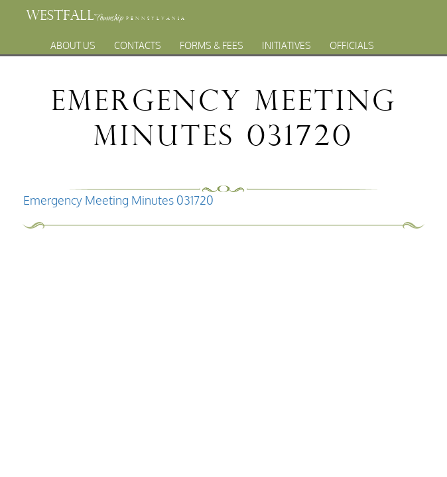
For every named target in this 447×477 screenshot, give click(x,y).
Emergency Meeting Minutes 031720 (118, 200)
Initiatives (286, 45)
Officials (352, 45)
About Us (73, 45)
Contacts (137, 45)
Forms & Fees (211, 45)
